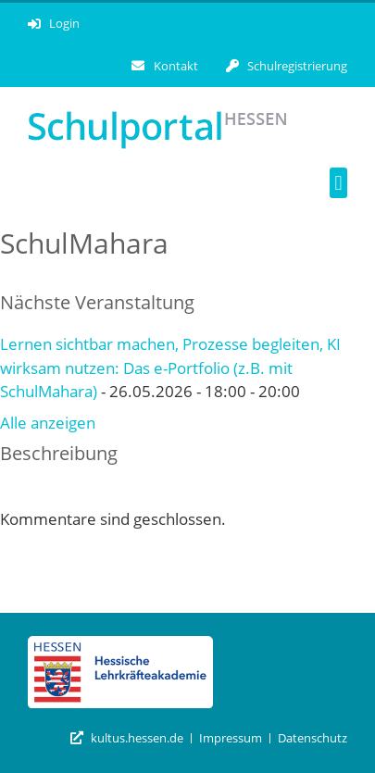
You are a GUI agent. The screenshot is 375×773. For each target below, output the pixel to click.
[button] (338, 183)
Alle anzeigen (47, 422)
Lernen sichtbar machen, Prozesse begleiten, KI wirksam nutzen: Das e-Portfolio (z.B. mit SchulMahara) (170, 367)
